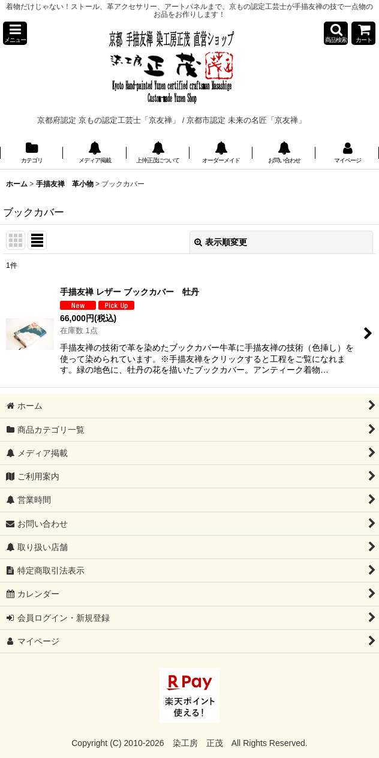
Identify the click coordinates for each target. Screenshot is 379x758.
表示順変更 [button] (220, 242)
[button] (15, 33)
